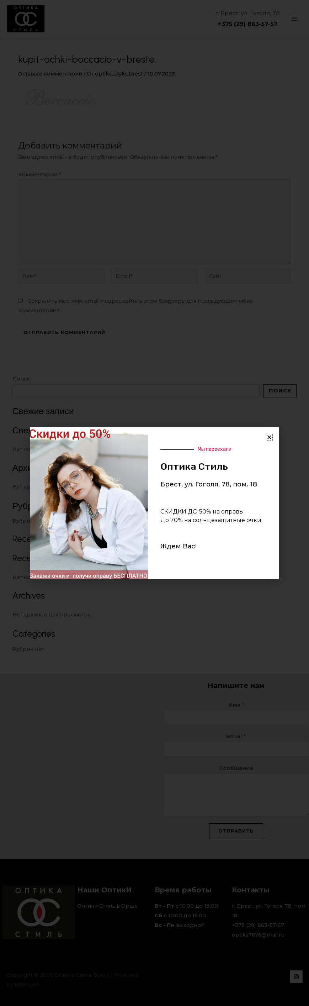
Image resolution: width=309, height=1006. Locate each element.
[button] (269, 437)
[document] (154, 503)
